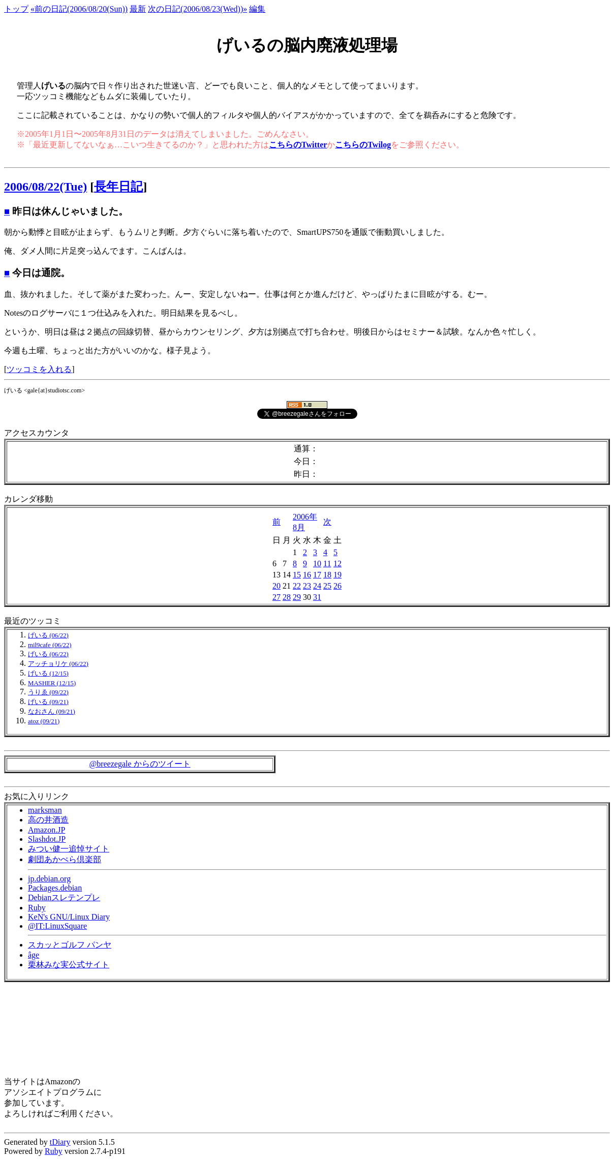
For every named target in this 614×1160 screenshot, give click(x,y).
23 (307, 586)
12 (337, 563)
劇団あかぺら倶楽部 (64, 859)
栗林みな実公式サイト (68, 964)
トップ (16, 9)
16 (307, 574)
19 (337, 574)
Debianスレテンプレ (64, 897)
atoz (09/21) (43, 721)
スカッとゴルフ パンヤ (69, 944)
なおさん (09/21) (51, 711)
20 (276, 586)
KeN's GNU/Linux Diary (69, 916)
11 (327, 563)
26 (337, 586)
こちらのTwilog (363, 144)
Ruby (37, 907)
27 (276, 597)
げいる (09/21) (48, 702)
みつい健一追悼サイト (68, 848)
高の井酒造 (48, 819)
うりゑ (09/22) (48, 692)
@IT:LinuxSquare (57, 926)
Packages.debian (55, 887)
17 (317, 574)
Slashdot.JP (47, 839)
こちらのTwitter (298, 144)
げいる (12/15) (48, 673)
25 (327, 586)
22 (297, 586)
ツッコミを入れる (39, 369)
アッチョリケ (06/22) (58, 663)
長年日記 (118, 186)
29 (297, 597)
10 (317, 563)
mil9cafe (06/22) (50, 645)
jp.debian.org (49, 878)
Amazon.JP (46, 830)
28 (287, 597)
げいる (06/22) (48, 635)
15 (297, 574)
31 (317, 597)
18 (327, 574)
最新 (138, 9)
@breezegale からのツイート (139, 763)
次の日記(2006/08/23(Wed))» (197, 9)
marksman (45, 810)
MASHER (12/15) (52, 683)
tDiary (60, 1142)
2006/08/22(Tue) (45, 186)
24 (317, 586)
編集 (257, 9)
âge (33, 955)
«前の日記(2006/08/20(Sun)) (79, 9)
